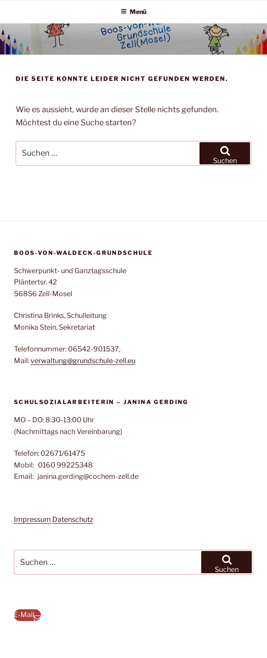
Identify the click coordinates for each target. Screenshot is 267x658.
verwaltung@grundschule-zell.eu (82, 361)
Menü (133, 11)
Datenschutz (72, 519)
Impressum (32, 519)
